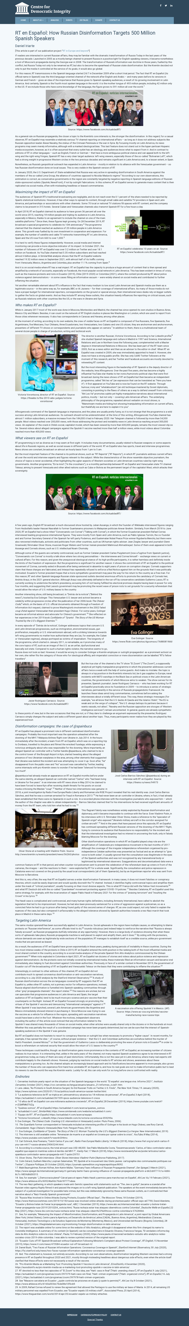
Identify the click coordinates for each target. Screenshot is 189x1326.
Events (69, 20)
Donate (98, 20)
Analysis (55, 20)
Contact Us (114, 20)
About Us (38, 20)
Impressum (72, 1315)
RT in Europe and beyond (75, 50)
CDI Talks (84, 20)
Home (23, 20)
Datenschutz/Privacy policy (94, 1315)
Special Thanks (95, 1319)
